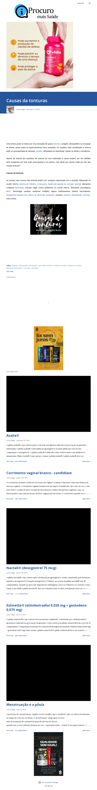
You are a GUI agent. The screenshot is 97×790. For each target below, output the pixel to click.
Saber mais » (86, 461)
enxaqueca (41, 184)
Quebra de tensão (60, 265)
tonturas (27, 268)
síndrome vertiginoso (14, 268)
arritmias (19, 188)
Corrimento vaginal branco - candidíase (39, 473)
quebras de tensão (75, 265)
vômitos (39, 151)
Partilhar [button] (9, 271)
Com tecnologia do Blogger (48, 782)
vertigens (34, 268)
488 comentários (21, 635)
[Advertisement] (48, 129)
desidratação (77, 195)
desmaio (56, 144)
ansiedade (50, 195)
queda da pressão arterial (69, 184)
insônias (67, 195)
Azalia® (12, 435)
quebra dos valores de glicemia (31, 195)
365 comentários (21, 461)
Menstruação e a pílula (25, 704)
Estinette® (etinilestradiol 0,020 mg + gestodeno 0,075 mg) (46, 607)
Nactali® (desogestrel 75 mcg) (31, 568)
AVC (9, 191)
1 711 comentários (21, 594)
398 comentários (21, 499)
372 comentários (21, 730)
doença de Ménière (28, 184)
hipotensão (52, 184)
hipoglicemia (11, 195)
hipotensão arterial (45, 265)
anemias (86, 195)
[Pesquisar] (80, 3)
